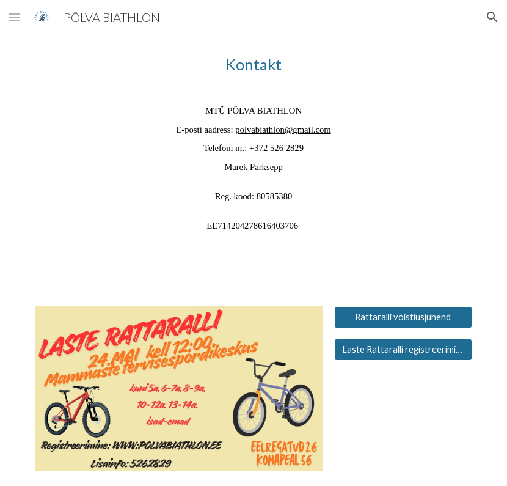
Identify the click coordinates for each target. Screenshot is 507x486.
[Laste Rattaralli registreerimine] (403, 350)
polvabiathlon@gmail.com (282, 129)
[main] (253, 143)
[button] (14, 17)
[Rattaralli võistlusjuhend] (403, 317)
